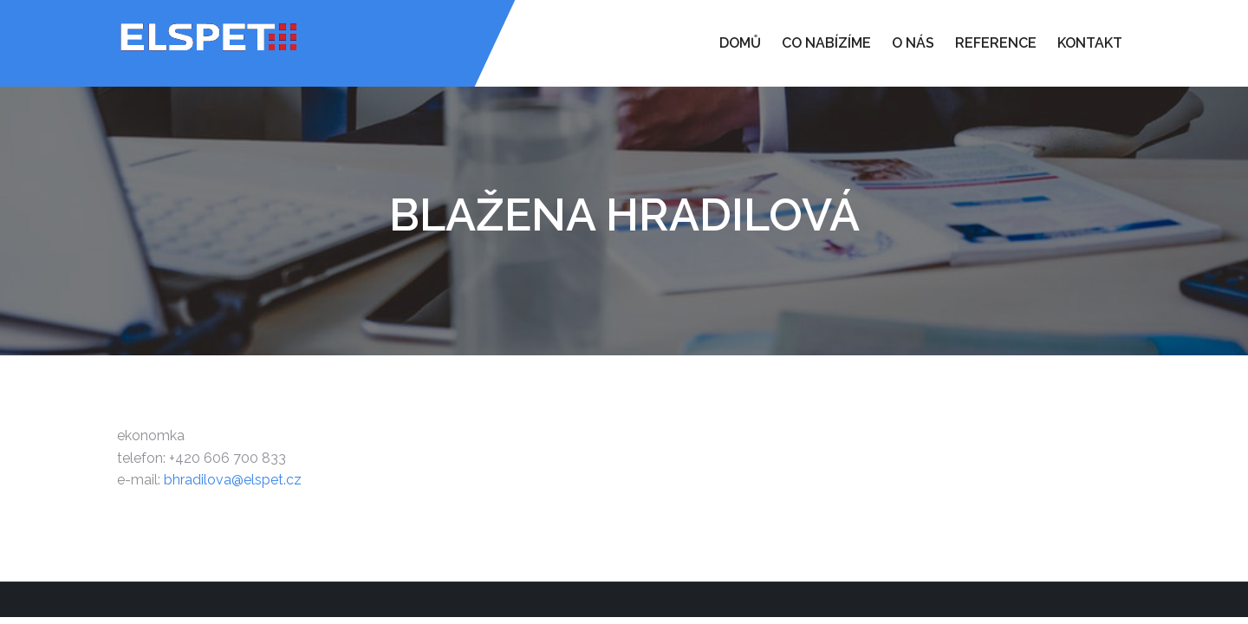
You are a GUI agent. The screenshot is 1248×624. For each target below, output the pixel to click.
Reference (996, 43)
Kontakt (1089, 43)
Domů (740, 43)
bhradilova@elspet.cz (233, 479)
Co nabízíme (826, 43)
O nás (913, 43)
